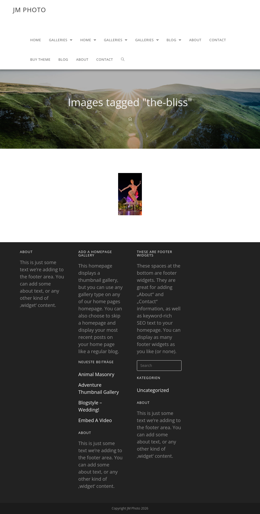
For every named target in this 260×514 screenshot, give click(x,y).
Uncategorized (153, 390)
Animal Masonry (96, 374)
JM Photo (29, 9)
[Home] (130, 119)
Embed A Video (95, 420)
